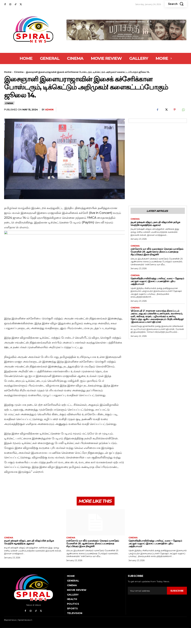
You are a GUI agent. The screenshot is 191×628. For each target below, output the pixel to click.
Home (8, 72)
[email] (147, 591)
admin (49, 109)
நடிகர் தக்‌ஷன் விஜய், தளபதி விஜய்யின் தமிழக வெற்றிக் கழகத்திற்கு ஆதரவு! (155, 223)
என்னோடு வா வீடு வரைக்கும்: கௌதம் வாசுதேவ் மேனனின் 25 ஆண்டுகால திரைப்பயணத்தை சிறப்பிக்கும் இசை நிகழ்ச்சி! (157, 251)
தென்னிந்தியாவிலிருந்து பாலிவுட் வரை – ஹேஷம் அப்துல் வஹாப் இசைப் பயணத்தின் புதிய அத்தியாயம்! (157, 281)
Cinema (19, 72)
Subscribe (177, 590)
